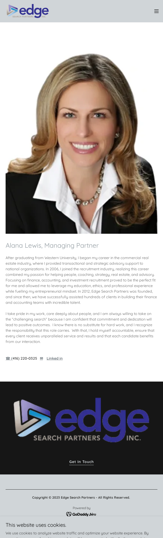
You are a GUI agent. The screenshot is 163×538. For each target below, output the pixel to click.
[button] (156, 11)
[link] (27, 11)
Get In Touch (81, 461)
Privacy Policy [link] (81, 525)
